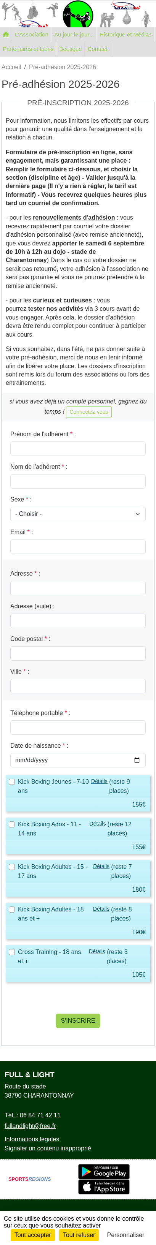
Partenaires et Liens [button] (28, 49)
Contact (98, 49)
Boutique (70, 49)
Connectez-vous (88, 412)
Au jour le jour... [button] (74, 34)
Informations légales (32, 1139)
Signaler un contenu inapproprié (48, 1148)
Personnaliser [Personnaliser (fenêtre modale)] (126, 1235)
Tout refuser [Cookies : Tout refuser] (79, 1235)
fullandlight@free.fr (30, 1126)
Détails (99, 781)
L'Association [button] (31, 34)
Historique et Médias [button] (126, 34)
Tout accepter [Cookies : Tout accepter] (32, 1235)
